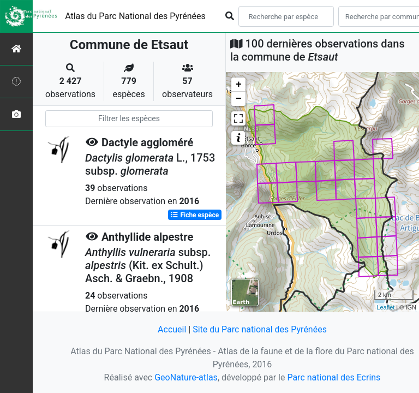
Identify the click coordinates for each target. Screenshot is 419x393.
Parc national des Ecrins (333, 377)
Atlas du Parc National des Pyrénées (135, 16)
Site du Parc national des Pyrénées (260, 329)
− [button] (239, 98)
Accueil (172, 329)
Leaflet (385, 307)
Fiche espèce (194, 215)
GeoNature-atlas (186, 377)
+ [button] (239, 84)
